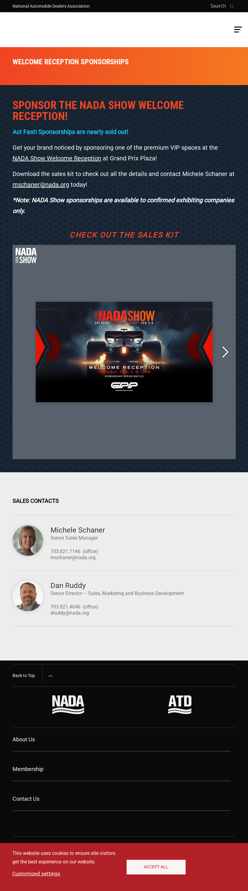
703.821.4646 (65, 607)
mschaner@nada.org (41, 184)
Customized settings (36, 873)
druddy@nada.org (69, 613)
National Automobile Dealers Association (51, 6)
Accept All (156, 866)
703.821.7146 (65, 551)
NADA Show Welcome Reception (57, 158)
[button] (238, 29)
